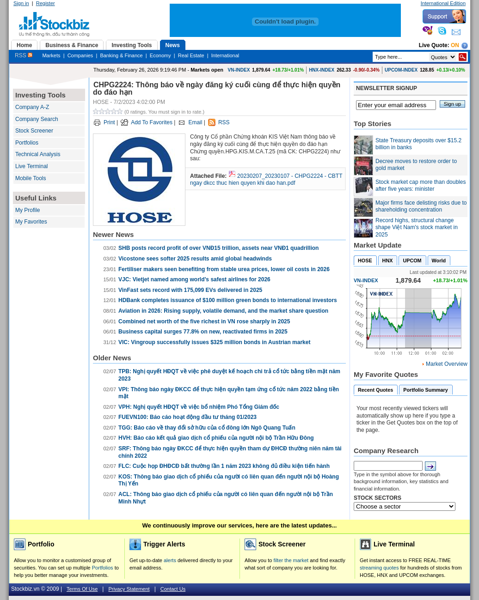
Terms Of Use (82, 589)
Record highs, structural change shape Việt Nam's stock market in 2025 (416, 227)
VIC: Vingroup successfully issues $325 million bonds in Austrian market (214, 342)
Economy (160, 55)
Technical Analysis (37, 154)
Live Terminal (31, 166)
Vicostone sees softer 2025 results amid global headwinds (195, 258)
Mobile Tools (30, 178)
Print (109, 122)
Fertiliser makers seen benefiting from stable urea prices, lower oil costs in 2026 (224, 269)
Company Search (36, 119)
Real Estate (191, 55)
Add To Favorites (151, 122)
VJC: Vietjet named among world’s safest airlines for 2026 (194, 279)
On (455, 45)
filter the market (290, 560)
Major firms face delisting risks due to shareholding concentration (421, 206)
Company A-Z (32, 107)
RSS (23, 55)
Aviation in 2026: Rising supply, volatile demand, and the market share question (223, 311)
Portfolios (26, 142)
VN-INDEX (239, 70)
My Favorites (31, 221)
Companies (80, 55)
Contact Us (172, 589)
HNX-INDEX (321, 70)
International (225, 55)
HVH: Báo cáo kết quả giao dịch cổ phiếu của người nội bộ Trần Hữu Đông (216, 438)
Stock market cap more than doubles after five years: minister (420, 186)
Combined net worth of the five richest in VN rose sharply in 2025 (204, 321)
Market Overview (446, 364)
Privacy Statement (128, 589)
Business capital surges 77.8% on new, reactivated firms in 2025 (203, 331)
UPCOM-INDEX (401, 70)
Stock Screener (34, 130)
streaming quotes (379, 567)
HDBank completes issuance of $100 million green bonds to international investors (227, 300)
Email (195, 122)
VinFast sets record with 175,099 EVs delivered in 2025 (190, 290)
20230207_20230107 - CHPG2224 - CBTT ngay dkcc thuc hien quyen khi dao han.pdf (266, 180)
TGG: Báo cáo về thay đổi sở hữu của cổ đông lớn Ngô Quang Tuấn (206, 427)
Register (45, 3)
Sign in (21, 3)
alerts (170, 560)
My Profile (27, 210)
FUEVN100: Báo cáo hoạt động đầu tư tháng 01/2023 (187, 417)
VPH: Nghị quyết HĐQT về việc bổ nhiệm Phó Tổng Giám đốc (198, 407)
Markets (51, 55)
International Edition (443, 3)
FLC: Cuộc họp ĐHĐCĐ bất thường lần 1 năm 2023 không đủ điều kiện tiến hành (224, 466)
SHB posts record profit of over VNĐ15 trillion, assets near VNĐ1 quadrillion (218, 248)
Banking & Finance (121, 55)
